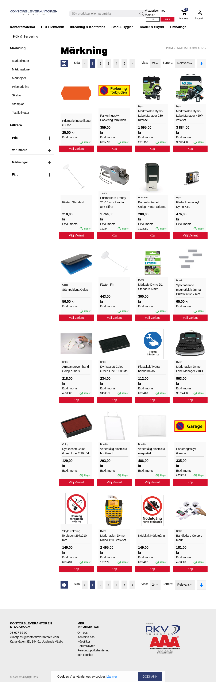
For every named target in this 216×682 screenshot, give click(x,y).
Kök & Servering (25, 36)
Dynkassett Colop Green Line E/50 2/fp (113, 369)
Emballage (178, 27)
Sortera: (168, 62)
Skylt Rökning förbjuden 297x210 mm (74, 535)
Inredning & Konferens (87, 27)
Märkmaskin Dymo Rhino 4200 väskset (113, 538)
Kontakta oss (85, 637)
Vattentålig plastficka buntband (113, 451)
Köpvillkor (83, 641)
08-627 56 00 (18, 632)
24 (155, 63)
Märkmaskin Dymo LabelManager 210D (189, 369)
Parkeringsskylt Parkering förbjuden (113, 118)
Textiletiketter (20, 112)
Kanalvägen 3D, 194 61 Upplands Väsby (36, 641)
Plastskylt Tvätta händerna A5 (149, 369)
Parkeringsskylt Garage (186, 451)
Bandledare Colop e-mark (189, 538)
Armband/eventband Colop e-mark (75, 369)
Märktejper (19, 78)
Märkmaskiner (21, 69)
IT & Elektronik (52, 27)
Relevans (185, 63)
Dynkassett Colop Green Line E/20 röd (75, 451)
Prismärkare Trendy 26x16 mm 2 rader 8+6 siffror (113, 202)
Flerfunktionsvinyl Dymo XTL (187, 204)
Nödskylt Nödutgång (151, 535)
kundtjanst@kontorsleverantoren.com (34, 637)
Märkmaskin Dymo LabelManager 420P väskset (189, 115)
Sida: (77, 62)
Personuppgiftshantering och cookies (91, 652)
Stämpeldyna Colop (75, 289)
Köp (114, 148)
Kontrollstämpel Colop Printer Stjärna (152, 204)
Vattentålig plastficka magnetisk (151, 451)
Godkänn (150, 676)
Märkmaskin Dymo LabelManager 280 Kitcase (150, 115)
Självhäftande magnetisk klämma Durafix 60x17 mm (188, 290)
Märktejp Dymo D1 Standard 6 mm (150, 287)
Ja (152, 19)
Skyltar (16, 95)
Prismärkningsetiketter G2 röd (76, 123)
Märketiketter (20, 60)
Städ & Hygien (123, 27)
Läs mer (111, 676)
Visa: (144, 62)
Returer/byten (86, 646)
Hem (169, 47)
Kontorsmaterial (22, 27)
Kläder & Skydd (152, 27)
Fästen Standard (73, 202)
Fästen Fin (107, 284)
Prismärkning (20, 86)
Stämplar (18, 104)
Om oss (82, 632)
